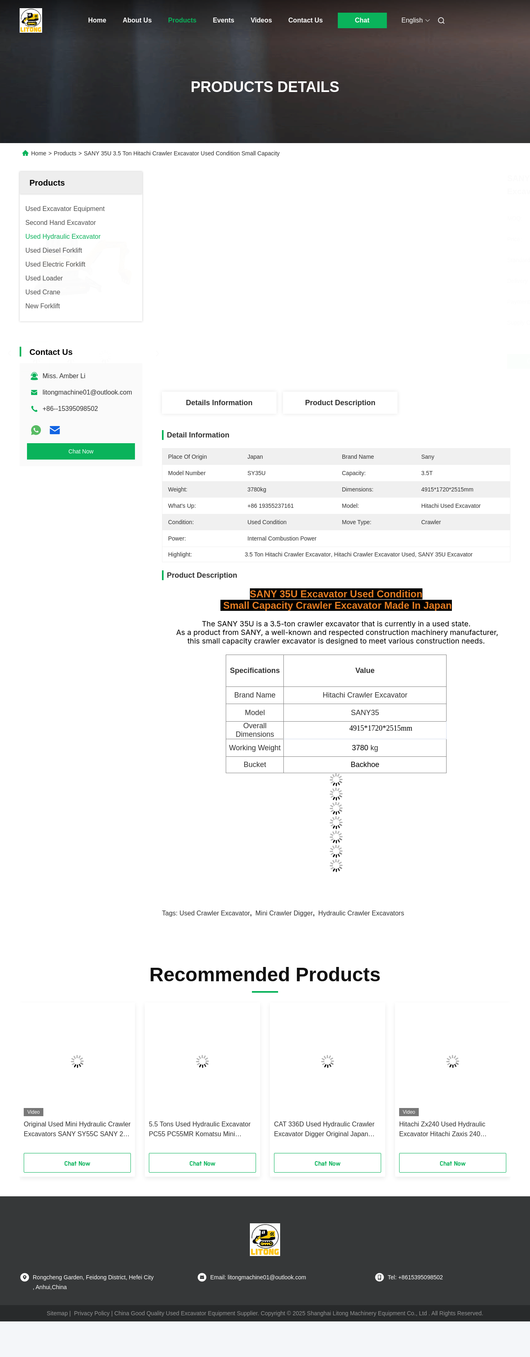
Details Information (219, 403)
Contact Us (305, 20)
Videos (261, 20)
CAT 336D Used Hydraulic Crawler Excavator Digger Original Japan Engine (324, 1130)
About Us (137, 20)
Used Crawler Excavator (215, 913)
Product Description (340, 403)
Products (182, 20)
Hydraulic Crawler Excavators (361, 913)
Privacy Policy (92, 1313)
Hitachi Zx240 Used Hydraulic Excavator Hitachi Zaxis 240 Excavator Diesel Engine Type (442, 1130)
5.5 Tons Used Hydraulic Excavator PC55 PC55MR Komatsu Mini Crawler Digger (200, 1130)
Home (97, 20)
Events (223, 20)
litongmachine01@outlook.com (87, 392)
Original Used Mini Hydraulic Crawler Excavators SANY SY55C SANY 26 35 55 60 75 (77, 1130)
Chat (362, 20)
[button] (37, 1080)
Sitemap (57, 1313)
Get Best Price (379, 361)
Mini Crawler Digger (284, 913)
